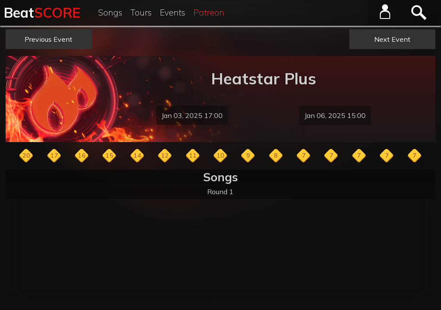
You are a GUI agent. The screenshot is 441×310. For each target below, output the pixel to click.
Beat (42, 12)
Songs (110, 12)
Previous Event (48, 39)
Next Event (392, 39)
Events (172, 12)
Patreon (208, 12)
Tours (141, 12)
